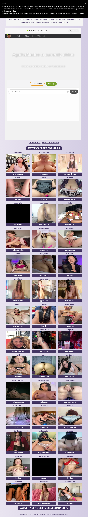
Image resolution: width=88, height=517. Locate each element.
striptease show (18, 402)
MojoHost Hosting (40, 514)
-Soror (44, 355)
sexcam (70, 275)
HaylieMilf (18, 482)
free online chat (69, 199)
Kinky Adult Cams (58, 20)
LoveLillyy (18, 355)
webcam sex (69, 225)
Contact (29, 514)
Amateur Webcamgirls (59, 22)
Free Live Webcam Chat (40, 20)
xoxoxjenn (69, 228)
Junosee (70, 456)
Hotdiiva (70, 406)
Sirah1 (70, 203)
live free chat (69, 453)
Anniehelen (18, 279)
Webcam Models (52, 514)
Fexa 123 (70, 431)
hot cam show (18, 301)
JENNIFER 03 (18, 152)
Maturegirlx (44, 203)
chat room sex (18, 326)
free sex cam (69, 351)
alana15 (18, 330)
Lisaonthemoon (44, 330)
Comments (35, 142)
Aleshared (44, 406)
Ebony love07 (70, 304)
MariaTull (18, 178)
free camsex (18, 275)
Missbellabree (70, 482)
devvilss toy (18, 431)
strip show (18, 377)
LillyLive (44, 304)
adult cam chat (18, 250)
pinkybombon (44, 431)
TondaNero (44, 482)
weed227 (18, 304)
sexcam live (44, 250)
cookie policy (11, 11)
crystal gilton (18, 203)
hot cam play (44, 377)
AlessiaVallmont (44, 380)
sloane (18, 254)
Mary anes (44, 254)
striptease (43, 402)
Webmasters (63, 514)
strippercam (44, 174)
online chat (18, 225)
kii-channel (70, 152)
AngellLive (18, 456)
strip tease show (70, 402)
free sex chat (18, 427)
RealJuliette (69, 254)
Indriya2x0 (69, 330)
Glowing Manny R (18, 380)
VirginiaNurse (44, 152)
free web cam (70, 377)
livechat (70, 478)
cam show (44, 351)
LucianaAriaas (44, 228)
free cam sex (69, 301)
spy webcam (44, 301)
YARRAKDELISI (70, 178)
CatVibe (44, 178)
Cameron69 (44, 279)
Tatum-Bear (18, 228)
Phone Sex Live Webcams (39, 22)
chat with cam (18, 174)
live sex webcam (70, 427)
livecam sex (70, 326)
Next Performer (50, 142)
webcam (44, 478)
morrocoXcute (18, 406)
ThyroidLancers (44, 456)
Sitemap (23, 514)
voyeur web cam (70, 174)
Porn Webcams (24, 20)
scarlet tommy (70, 380)
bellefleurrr (70, 355)
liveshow (18, 478)
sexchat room (44, 225)
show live (44, 326)
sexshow (18, 199)
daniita (69, 279)
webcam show (70, 250)
